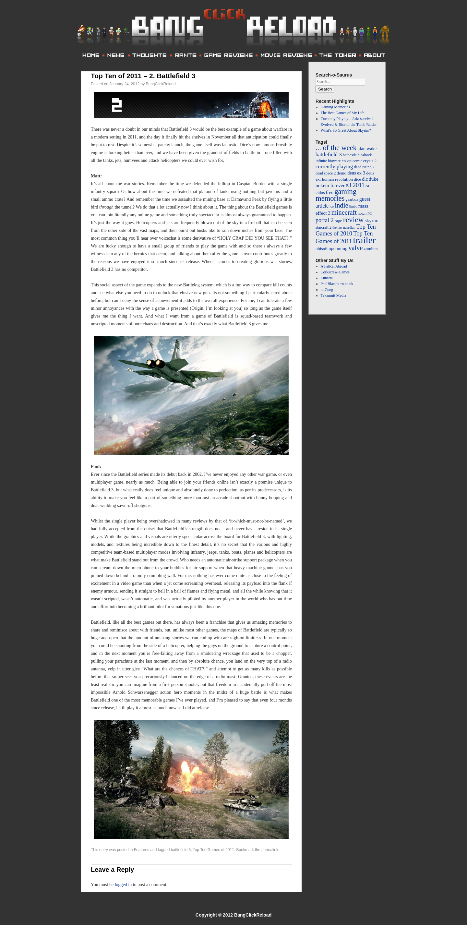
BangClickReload (161, 84)
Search (325, 89)
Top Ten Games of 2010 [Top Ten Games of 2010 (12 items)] (346, 230)
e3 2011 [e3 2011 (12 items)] (355, 185)
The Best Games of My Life (343, 113)
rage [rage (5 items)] (338, 220)
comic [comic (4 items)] (357, 161)
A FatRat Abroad (334, 266)
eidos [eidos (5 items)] (320, 192)
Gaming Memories (335, 107)
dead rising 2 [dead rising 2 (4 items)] (364, 167)
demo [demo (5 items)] (341, 173)
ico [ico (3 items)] (331, 206)
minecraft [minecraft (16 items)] (344, 212)
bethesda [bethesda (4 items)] (350, 155)
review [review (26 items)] (353, 219)
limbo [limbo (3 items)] (353, 206)
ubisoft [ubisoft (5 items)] (322, 248)
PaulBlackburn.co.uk (337, 284)
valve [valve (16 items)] (355, 247)
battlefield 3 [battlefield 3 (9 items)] (329, 154)
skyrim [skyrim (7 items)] (371, 220)
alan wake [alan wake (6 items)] (367, 148)
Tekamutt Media (333, 295)
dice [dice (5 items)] (357, 179)
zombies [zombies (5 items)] (371, 248)
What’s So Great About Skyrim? (346, 130)
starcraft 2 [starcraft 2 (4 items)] (323, 227)
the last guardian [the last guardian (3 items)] (343, 227)
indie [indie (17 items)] (341, 205)
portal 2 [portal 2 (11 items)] (325, 220)
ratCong (327, 289)
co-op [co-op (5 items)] (346, 160)
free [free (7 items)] (329, 192)
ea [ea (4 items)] (367, 186)
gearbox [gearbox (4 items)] (351, 199)
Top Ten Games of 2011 (213, 849)
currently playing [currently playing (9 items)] (334, 166)
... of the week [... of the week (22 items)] (336, 148)
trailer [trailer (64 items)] (364, 240)
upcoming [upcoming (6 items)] (338, 248)
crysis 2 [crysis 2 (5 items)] (370, 160)
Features (141, 849)
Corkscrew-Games (335, 272)
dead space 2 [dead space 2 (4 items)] (326, 173)
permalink (269, 849)
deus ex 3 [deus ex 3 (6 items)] (356, 172)
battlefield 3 (181, 849)
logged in (123, 884)
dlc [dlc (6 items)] (365, 179)
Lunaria (327, 278)
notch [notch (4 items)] (362, 213)
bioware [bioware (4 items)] (334, 161)
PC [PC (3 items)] (369, 213)
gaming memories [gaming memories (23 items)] (336, 194)
